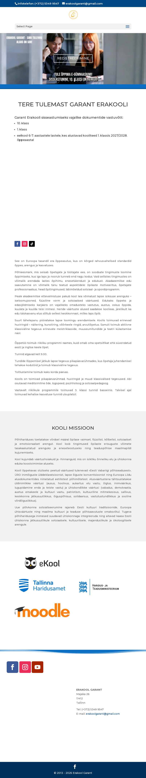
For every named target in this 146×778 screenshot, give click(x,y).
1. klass (22, 129)
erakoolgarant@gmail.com (103, 713)
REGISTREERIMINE (73, 58)
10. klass (23, 123)
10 (86, 81)
